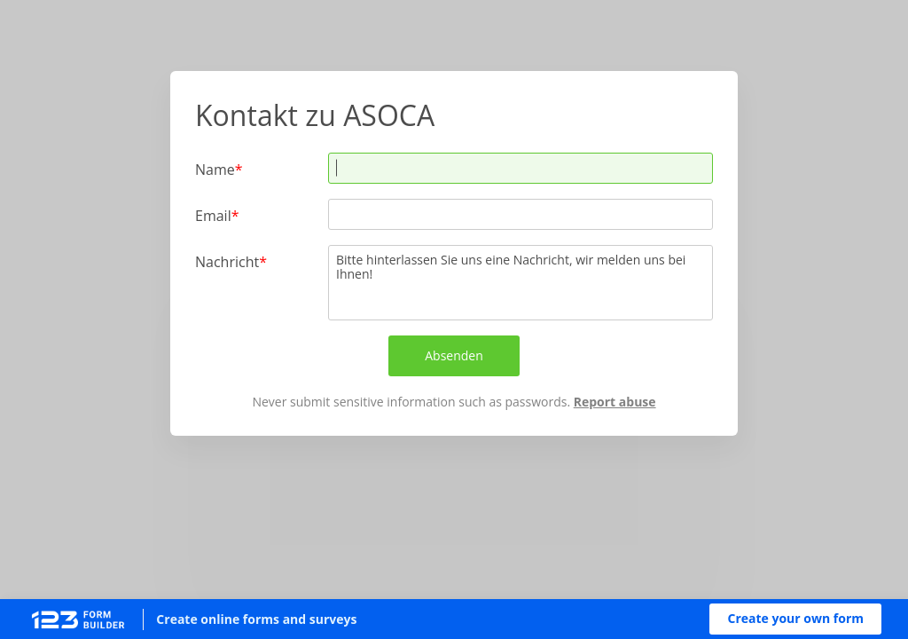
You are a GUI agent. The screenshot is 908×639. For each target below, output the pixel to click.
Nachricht (227, 261)
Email (213, 215)
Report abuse (615, 401)
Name (215, 169)
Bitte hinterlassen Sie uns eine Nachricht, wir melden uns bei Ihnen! (520, 282)
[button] (795, 619)
